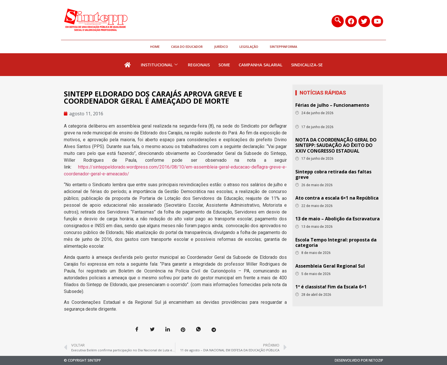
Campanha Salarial (261, 64)
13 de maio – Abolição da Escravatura (337, 219)
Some (224, 64)
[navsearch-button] (337, 21)
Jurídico (221, 46)
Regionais (199, 64)
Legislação (248, 46)
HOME (155, 46)
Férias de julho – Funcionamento (332, 105)
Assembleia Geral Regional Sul (330, 266)
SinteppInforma (283, 46)
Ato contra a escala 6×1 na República (337, 198)
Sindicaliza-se (307, 64)
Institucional (159, 64)
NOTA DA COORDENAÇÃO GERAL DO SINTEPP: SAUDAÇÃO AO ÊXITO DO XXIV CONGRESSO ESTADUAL (336, 145)
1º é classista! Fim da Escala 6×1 (331, 287)
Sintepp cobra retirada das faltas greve (333, 174)
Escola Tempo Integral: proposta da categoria (336, 242)
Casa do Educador (187, 46)
